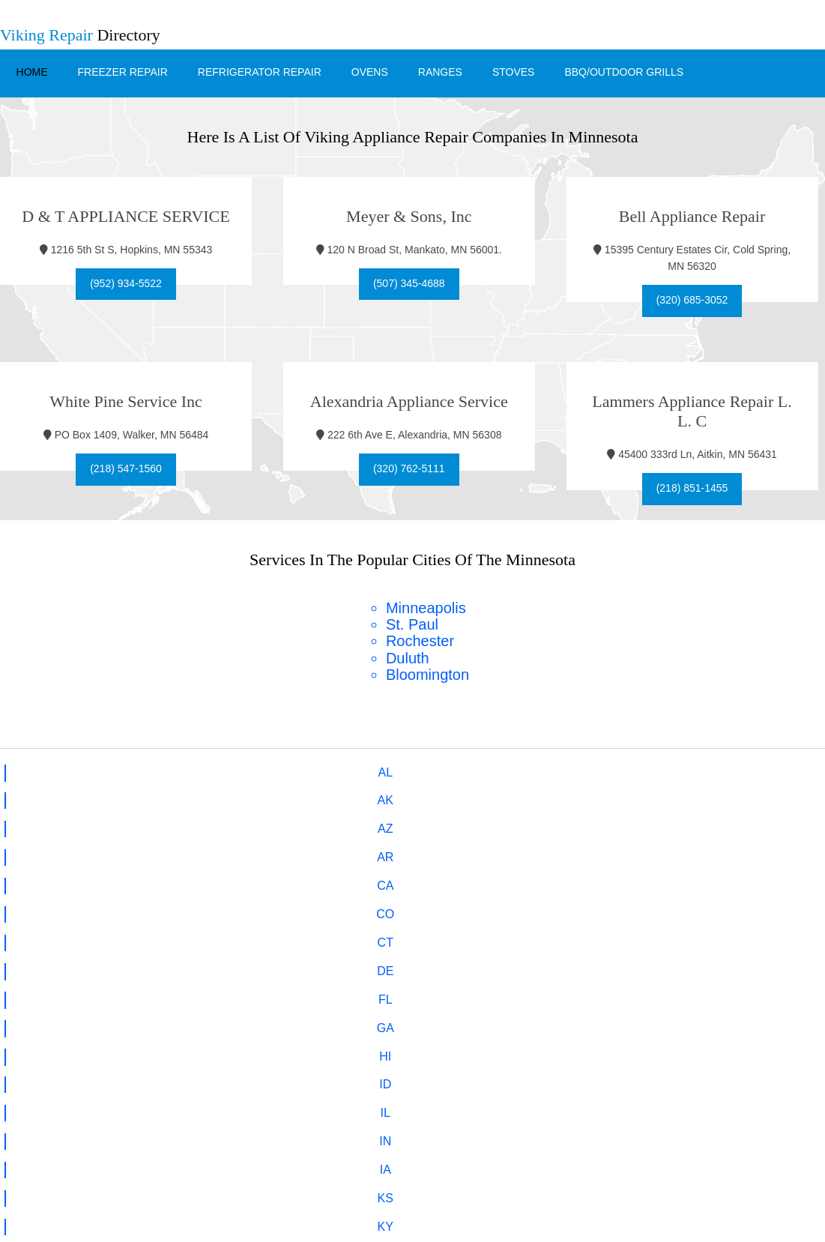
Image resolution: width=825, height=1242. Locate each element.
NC (202, 851)
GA (783, 769)
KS (451, 796)
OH (368, 851)
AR (284, 769)
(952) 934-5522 (126, 280)
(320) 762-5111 (413, 465)
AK (122, 769)
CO (451, 769)
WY (783, 878)
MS (285, 824)
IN (285, 796)
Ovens (368, 68)
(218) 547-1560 (126, 465)
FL (700, 769)
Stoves (512, 68)
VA (451, 878)
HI (42, 796)
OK (450, 851)
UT (284, 878)
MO (368, 824)
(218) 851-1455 (699, 485)
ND (285, 851)
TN (122, 878)
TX (202, 878)
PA (617, 851)
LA (617, 796)
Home (30, 68)
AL (42, 769)
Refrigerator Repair (258, 68)
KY (533, 796)
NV (617, 824)
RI (701, 851)
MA (42, 824)
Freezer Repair (121, 68)
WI (700, 878)
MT (450, 824)
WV (617, 878)
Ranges (439, 68)
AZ (202, 769)
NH (700, 824)
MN (202, 824)
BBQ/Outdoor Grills (623, 68)
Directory (80, 34)
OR (534, 851)
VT (367, 878)
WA (533, 878)
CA (368, 769)
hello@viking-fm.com (444, 1000)
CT (533, 769)
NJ (783, 824)
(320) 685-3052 (699, 297)
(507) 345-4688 (413, 280)
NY (122, 851)
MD (783, 796)
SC (783, 851)
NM (42, 851)
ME (701, 796)
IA (367, 796)
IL (203, 796)
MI (123, 824)
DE (617, 769)
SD (42, 878)
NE (533, 824)
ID (123, 796)
